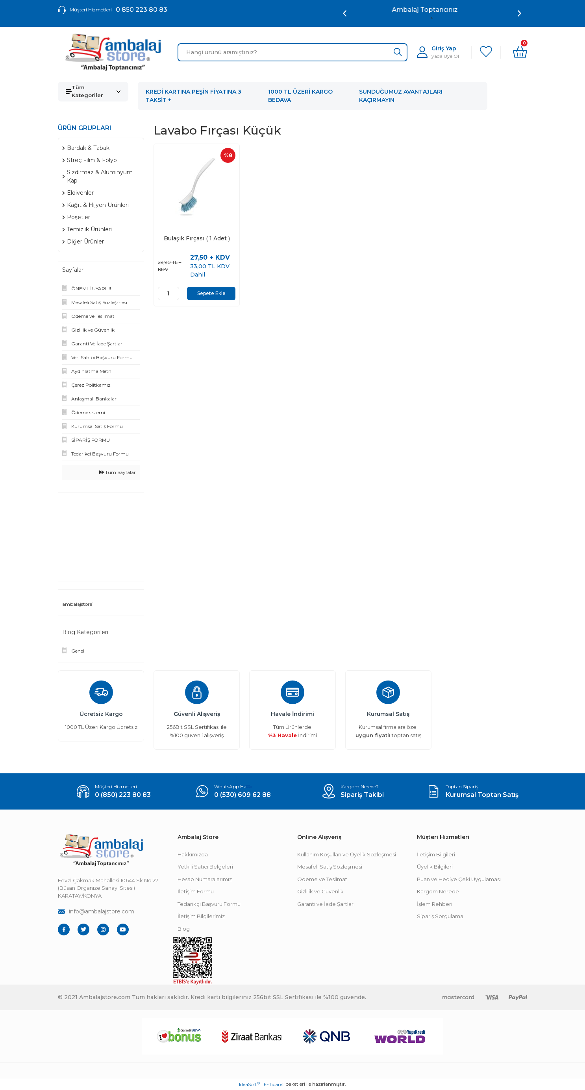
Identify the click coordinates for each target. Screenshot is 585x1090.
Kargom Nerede (438, 891)
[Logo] (113, 52)
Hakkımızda (193, 854)
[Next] (519, 13)
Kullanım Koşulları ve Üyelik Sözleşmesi (346, 854)
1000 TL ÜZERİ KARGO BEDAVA (300, 95)
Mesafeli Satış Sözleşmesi (329, 866)
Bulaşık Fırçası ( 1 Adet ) (197, 238)
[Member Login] (438, 52)
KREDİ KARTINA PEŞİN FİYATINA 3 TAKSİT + (193, 95)
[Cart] (520, 52)
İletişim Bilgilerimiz (201, 916)
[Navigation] (93, 91)
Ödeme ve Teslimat (322, 879)
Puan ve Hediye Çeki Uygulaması (459, 879)
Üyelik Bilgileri (435, 866)
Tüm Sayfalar (117, 472)
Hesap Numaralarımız (205, 879)
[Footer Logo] (101, 850)
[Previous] (344, 13)
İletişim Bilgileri (436, 854)
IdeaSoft (249, 1084)
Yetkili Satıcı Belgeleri (205, 866)
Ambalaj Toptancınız (432, 9)
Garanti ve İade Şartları (326, 904)
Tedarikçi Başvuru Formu (209, 904)
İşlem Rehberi (434, 904)
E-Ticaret (274, 1084)
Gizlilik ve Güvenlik (320, 891)
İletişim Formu (196, 891)
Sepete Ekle (211, 293)
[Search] (292, 52)
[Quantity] (168, 293)
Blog (184, 929)
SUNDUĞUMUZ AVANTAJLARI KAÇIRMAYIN (400, 95)
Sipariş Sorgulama (440, 916)
